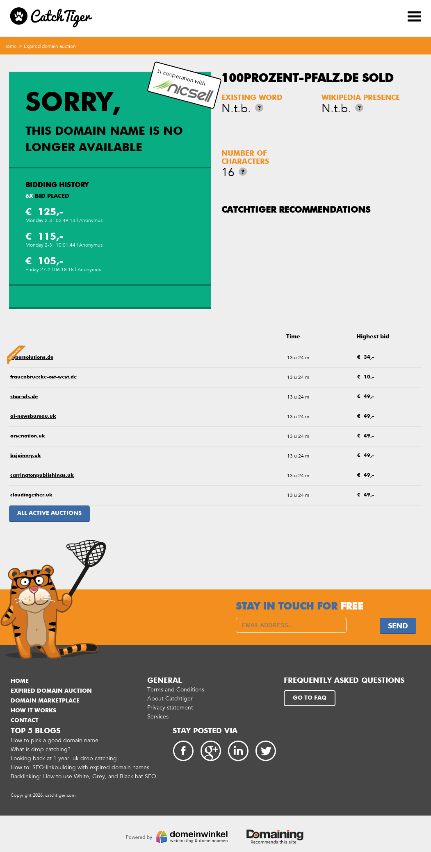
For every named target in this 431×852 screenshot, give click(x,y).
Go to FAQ (309, 698)
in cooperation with (183, 85)
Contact (25, 720)
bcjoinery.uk (25, 455)
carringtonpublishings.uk (42, 475)
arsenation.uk (27, 436)
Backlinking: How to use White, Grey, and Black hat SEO (83, 776)
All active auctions (49, 513)
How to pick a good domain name (54, 740)
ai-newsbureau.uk (33, 416)
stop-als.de (24, 396)
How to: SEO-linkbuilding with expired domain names (80, 767)
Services (158, 716)
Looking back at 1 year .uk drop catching (64, 758)
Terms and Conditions (175, 689)
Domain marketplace (45, 701)
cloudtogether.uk (31, 495)
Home (10, 46)
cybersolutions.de (31, 357)
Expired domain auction (50, 46)
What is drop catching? (41, 749)
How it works (33, 711)
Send (398, 626)
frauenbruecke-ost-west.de (43, 377)
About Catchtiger (170, 698)
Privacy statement (170, 707)
